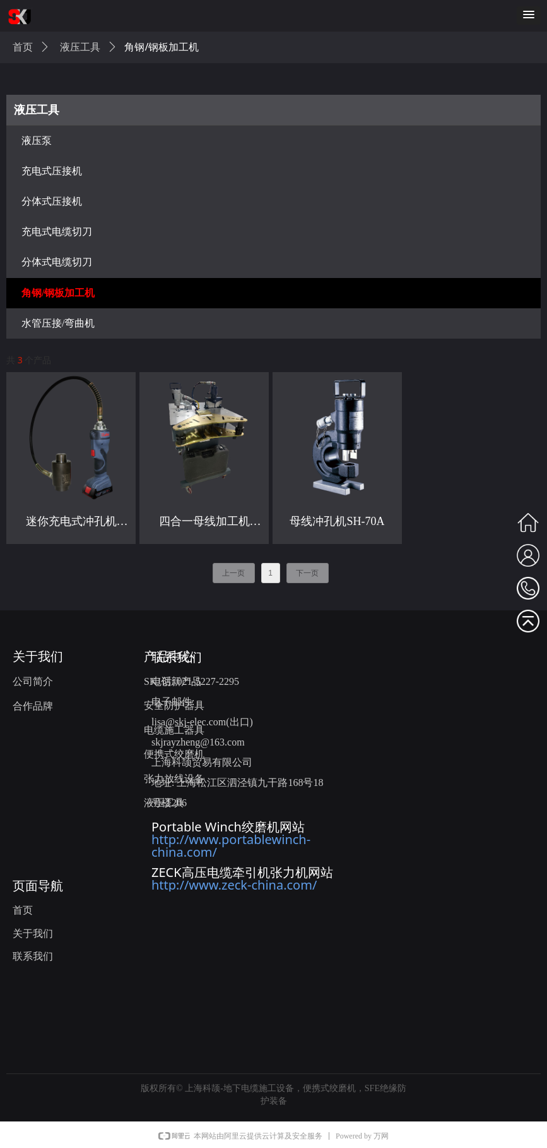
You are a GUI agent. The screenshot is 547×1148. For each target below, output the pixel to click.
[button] (529, 15)
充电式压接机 (51, 171)
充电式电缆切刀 (56, 231)
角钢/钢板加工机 (58, 292)
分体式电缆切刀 (56, 262)
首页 (23, 47)
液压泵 (36, 140)
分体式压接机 (51, 201)
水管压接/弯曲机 (58, 323)
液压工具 (36, 110)
